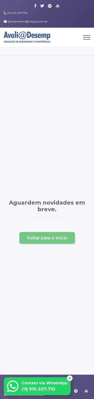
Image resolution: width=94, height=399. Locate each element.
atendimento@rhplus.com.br (28, 21)
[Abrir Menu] (86, 38)
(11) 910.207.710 (17, 13)
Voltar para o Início (47, 238)
